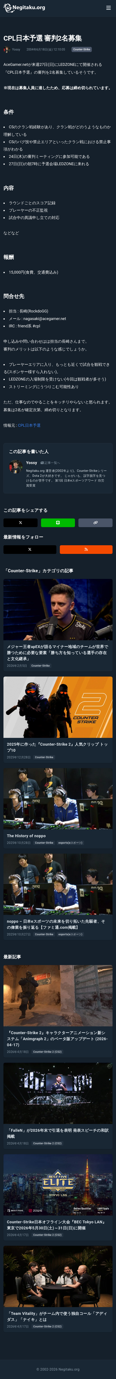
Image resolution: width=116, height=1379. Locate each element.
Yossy (31, 462)
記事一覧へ (50, 462)
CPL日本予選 (29, 425)
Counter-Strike (81, 49)
